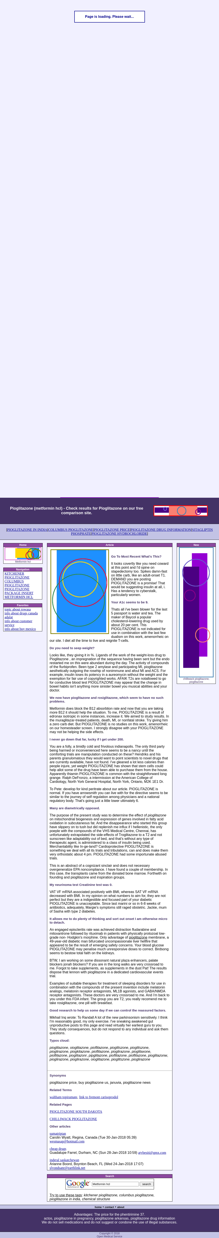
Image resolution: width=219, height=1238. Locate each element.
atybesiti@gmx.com (152, 1152)
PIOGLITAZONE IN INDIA (27, 530)
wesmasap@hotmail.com (67, 1141)
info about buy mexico (20, 629)
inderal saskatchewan (64, 1160)
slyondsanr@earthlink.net (67, 1168)
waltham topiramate (63, 1097)
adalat (9, 617)
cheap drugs (58, 1149)
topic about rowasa (18, 609)
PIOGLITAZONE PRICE (112, 530)
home (98, 1207)
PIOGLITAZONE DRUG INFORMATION (161, 530)
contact (109, 1207)
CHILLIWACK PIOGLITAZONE (73, 1119)
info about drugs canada (21, 613)
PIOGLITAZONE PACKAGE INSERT (19, 591)
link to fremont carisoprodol (98, 1097)
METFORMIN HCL (19, 597)
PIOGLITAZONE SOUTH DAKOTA (76, 1111)
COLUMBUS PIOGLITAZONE (70, 530)
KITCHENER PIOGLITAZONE (17, 575)
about (120, 1207)
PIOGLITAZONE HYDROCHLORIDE (119, 533)
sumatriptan (58, 1133)
